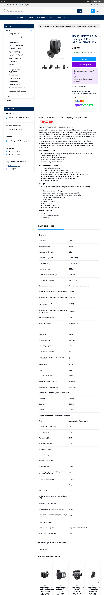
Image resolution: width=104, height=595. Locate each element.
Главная (9, 17)
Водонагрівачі (13, 61)
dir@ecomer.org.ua (14, 166)
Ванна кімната (13, 81)
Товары (19, 17)
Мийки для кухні (14, 75)
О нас (31, 17)
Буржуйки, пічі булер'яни (17, 55)
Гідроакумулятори (15, 52)
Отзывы (8, 100)
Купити (84, 59)
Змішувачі (12, 64)
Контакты (41, 17)
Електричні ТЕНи (14, 42)
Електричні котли (14, 34)
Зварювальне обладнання (17, 91)
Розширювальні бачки (16, 48)
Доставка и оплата (57, 17)
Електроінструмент (15, 84)
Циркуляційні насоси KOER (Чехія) (57, 26)
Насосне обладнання (16, 45)
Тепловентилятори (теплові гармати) (18, 38)
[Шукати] (79, 11)
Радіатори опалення (15, 78)
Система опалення (15, 58)
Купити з (84, 65)
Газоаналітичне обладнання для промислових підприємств (18, 69)
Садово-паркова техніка (17, 88)
